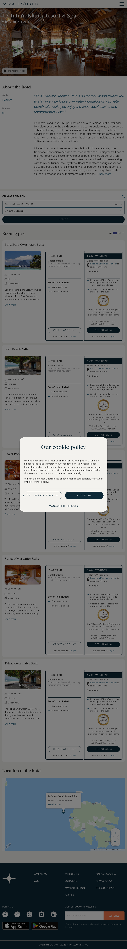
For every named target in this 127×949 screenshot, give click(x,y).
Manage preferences (63, 506)
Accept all (84, 495)
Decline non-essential (43, 495)
